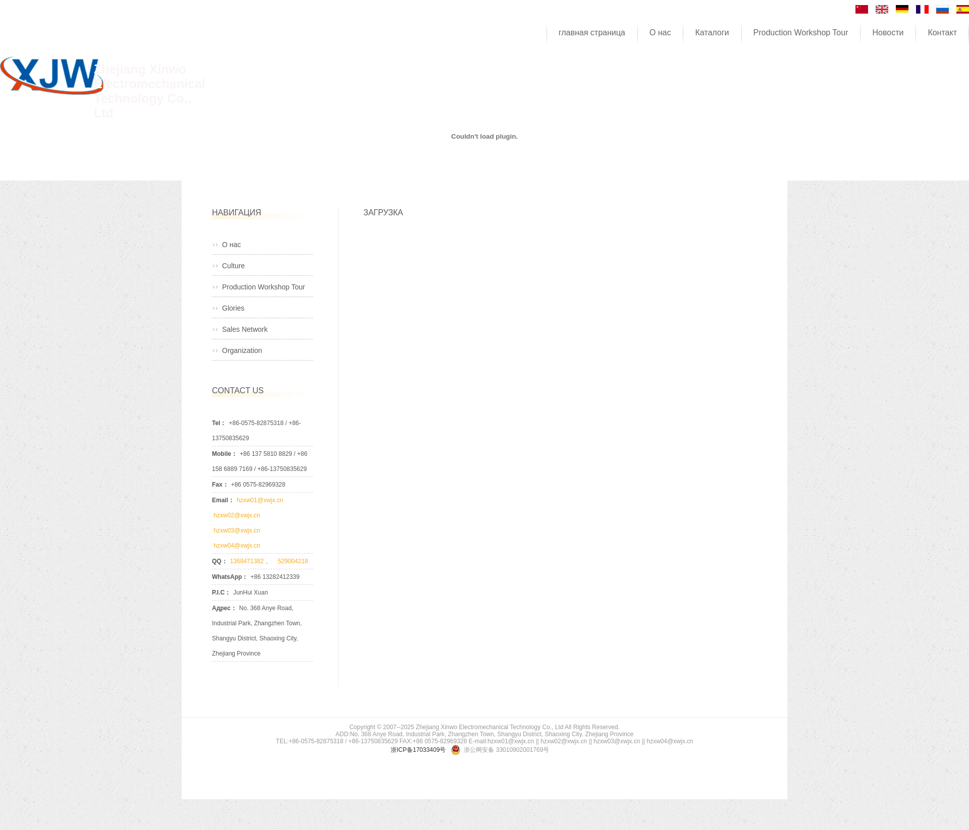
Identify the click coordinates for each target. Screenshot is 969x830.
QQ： (220, 561)
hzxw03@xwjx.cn (237, 530)
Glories (233, 308)
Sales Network (244, 329)
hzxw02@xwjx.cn (237, 515)
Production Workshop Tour (263, 287)
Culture (233, 266)
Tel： (219, 423)
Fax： (220, 484)
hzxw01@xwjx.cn (261, 500)
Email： (223, 500)
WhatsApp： (230, 576)
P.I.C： (221, 592)
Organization (242, 350)
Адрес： (224, 608)
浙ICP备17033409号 (418, 749)
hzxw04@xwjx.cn (236, 545)
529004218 (290, 561)
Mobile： (224, 453)
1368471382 (247, 561)
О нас (231, 245)
